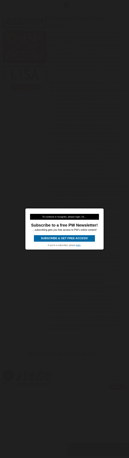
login (78, 245)
